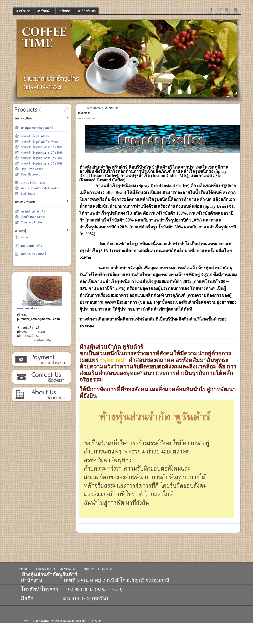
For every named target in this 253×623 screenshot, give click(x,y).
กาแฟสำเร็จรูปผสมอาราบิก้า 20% (41, 152)
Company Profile (31, 222)
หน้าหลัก (24, 568)
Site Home (94, 108)
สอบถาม (26, 237)
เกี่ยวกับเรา (41, 394)
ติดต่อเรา (41, 377)
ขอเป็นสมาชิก (42, 340)
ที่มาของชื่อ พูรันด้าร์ (33, 254)
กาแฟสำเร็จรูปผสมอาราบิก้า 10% (41, 147)
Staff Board (28, 193)
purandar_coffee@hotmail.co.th (38, 319)
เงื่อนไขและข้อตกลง (33, 217)
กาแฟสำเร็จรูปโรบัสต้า (35, 136)
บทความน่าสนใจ (31, 245)
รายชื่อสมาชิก (43, 568)
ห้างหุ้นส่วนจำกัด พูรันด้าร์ (37, 128)
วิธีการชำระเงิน (41, 359)
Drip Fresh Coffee (32, 169)
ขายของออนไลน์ (61, 621)
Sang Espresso (30, 174)
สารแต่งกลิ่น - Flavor (34, 182)
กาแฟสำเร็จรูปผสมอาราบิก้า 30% (41, 158)
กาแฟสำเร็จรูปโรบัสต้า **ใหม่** (40, 141)
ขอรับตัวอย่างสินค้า (33, 211)
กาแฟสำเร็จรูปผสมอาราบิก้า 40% (41, 163)
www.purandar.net (28, 308)
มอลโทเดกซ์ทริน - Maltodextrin (40, 188)
